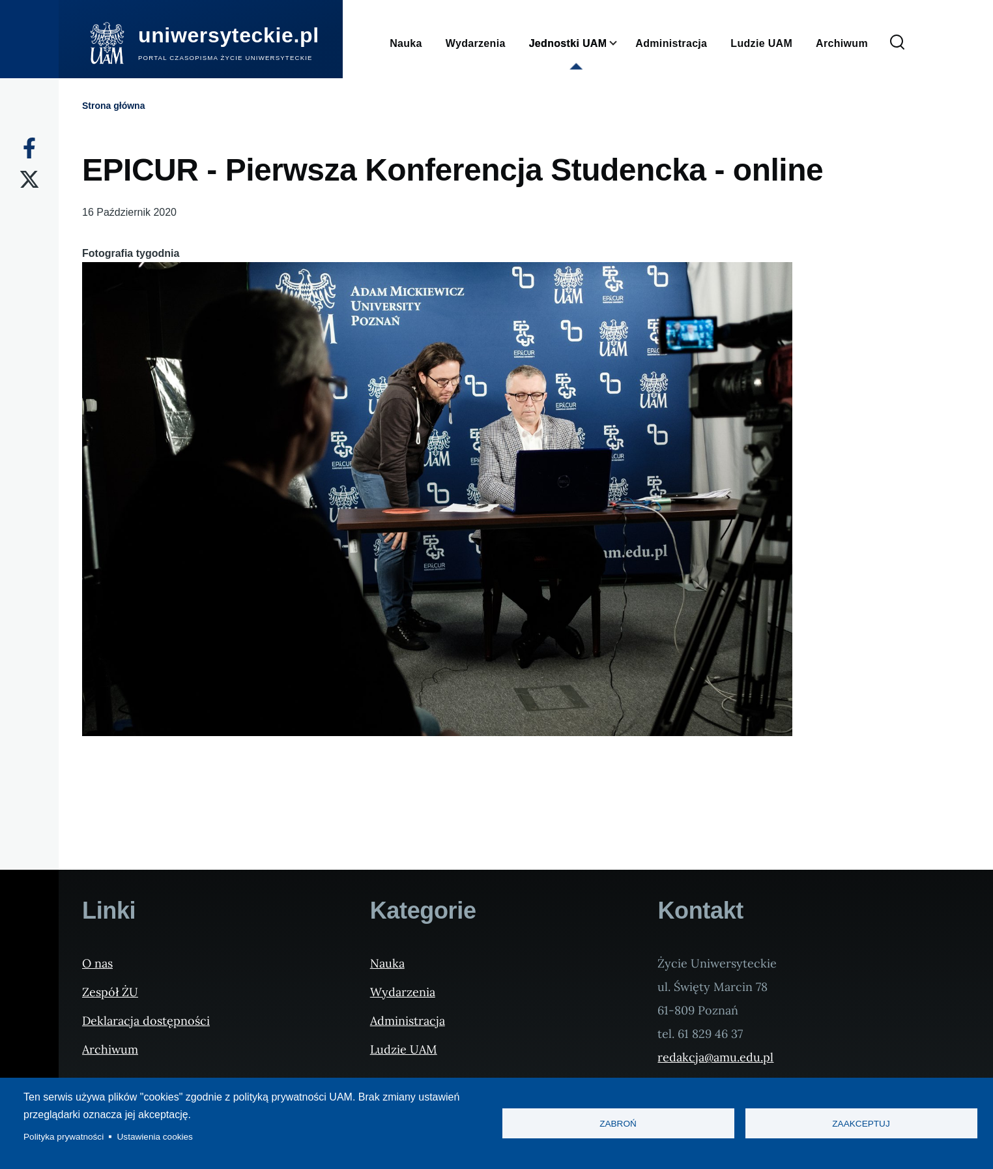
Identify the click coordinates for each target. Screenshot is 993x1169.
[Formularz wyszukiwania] (897, 43)
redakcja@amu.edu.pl (715, 1057)
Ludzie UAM (403, 1049)
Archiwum (110, 1049)
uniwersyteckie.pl (228, 35)
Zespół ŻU (110, 991)
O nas (97, 963)
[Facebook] (29, 148)
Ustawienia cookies (155, 1137)
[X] (29, 179)
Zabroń (618, 1124)
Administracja (407, 1020)
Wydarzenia (402, 991)
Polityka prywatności (63, 1137)
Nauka (387, 963)
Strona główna (113, 105)
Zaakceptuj (860, 1124)
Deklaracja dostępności (146, 1020)
